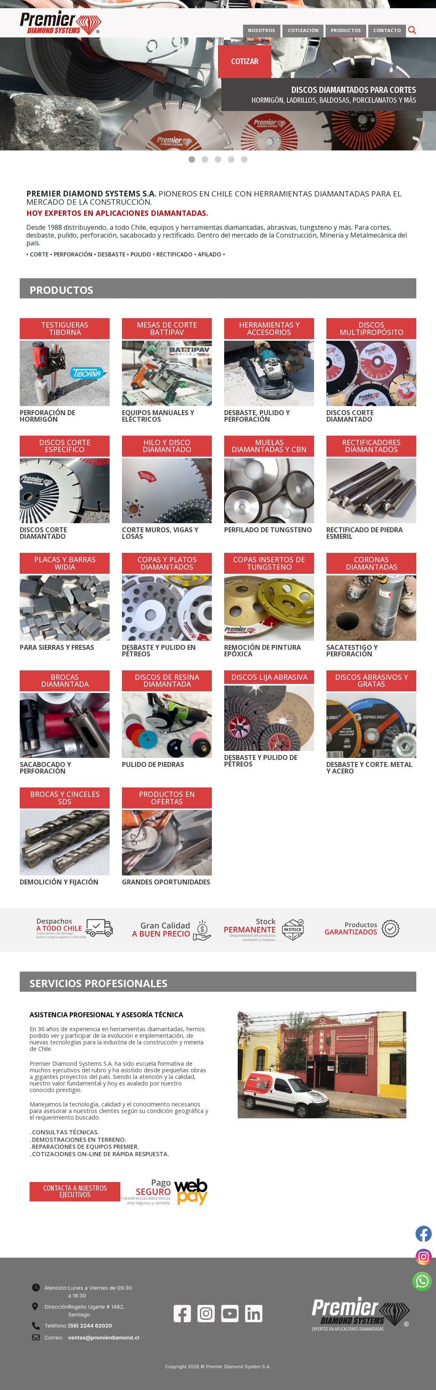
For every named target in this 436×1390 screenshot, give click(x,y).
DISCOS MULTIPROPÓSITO (372, 328)
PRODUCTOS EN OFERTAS (167, 798)
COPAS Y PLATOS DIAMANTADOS (167, 563)
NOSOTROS (261, 30)
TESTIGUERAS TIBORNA (64, 328)
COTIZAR (244, 61)
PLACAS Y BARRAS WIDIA (65, 563)
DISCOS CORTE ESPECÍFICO (64, 446)
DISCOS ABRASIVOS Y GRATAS (371, 681)
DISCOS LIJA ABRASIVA (269, 677)
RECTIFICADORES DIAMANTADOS (371, 446)
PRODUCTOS (346, 30)
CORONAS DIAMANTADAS (371, 563)
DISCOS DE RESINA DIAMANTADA (167, 681)
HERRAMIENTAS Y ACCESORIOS (269, 328)
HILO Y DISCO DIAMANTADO (166, 446)
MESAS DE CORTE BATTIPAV (167, 328)
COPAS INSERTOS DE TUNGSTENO (269, 563)
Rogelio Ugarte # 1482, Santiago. (96, 1311)
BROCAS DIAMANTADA (65, 681)
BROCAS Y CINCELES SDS (65, 798)
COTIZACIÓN (303, 30)
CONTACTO (387, 30)
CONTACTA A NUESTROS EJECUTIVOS (75, 1191)
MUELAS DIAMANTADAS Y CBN (269, 446)
